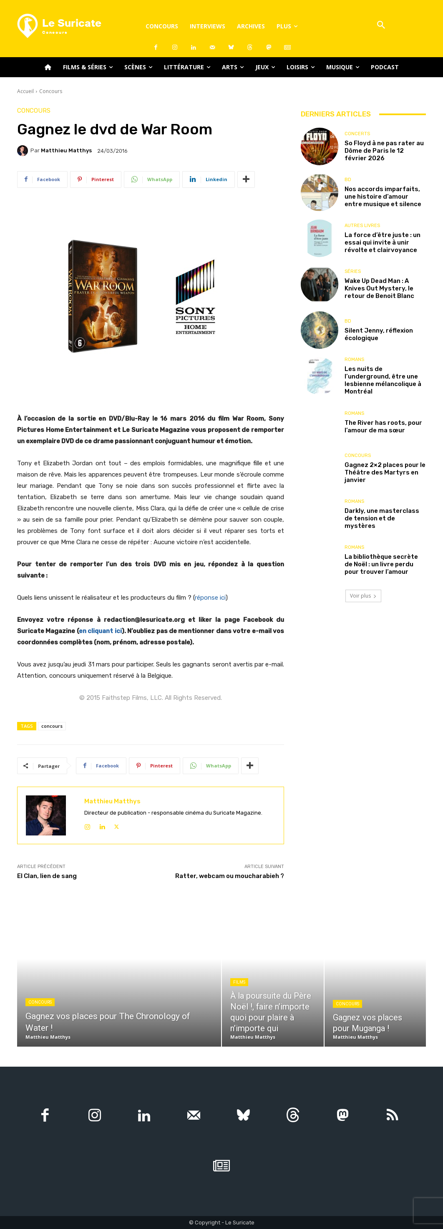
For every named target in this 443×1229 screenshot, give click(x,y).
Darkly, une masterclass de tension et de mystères (382, 518)
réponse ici (210, 597)
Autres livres (362, 225)
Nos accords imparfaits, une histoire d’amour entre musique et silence (383, 196)
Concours (50, 91)
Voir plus (363, 595)
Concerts (357, 133)
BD (348, 179)
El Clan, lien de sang (47, 876)
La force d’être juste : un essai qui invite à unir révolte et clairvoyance (382, 242)
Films (239, 982)
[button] (381, 25)
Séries (353, 271)
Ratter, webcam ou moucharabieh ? (229, 876)
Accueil (25, 91)
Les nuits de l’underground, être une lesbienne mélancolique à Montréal (383, 380)
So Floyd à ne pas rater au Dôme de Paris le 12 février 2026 (384, 150)
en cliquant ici (100, 631)
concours (52, 726)
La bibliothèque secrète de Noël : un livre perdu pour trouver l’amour (381, 564)
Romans (354, 359)
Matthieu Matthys (66, 150)
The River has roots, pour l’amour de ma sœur (383, 426)
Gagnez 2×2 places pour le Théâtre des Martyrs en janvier (385, 472)
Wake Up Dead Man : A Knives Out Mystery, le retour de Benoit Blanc (379, 288)
